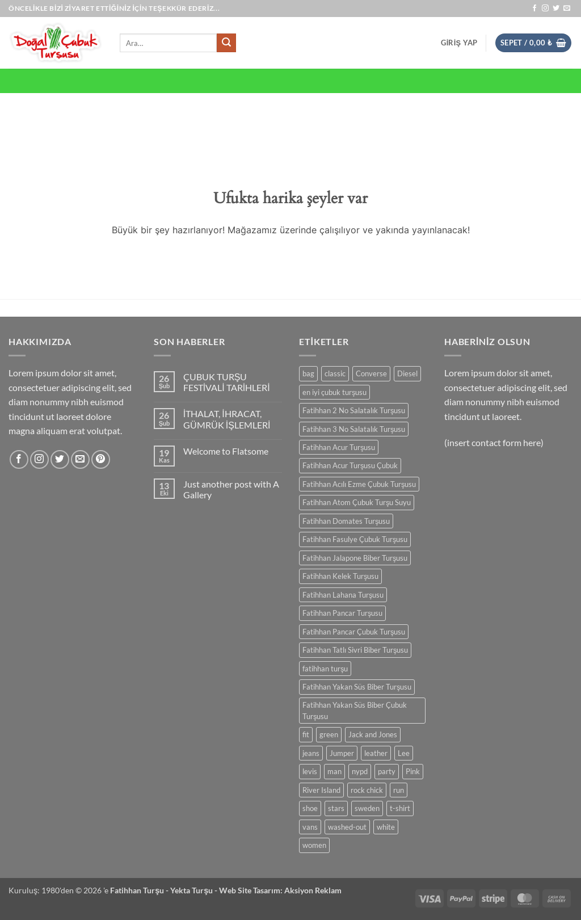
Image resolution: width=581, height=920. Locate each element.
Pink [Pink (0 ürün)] (413, 771)
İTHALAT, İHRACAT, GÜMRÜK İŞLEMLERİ (227, 419)
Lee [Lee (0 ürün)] (404, 753)
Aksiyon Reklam (313, 890)
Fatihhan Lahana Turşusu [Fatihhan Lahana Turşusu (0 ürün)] (343, 594)
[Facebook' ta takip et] (534, 8)
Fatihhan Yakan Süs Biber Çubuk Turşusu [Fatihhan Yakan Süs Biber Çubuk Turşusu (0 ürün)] (354, 710)
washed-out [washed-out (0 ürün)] (347, 826)
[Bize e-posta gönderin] (566, 8)
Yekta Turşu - (194, 890)
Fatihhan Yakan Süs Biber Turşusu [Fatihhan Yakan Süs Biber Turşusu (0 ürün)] (356, 686)
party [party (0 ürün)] (386, 771)
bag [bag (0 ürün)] (308, 373)
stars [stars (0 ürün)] (336, 808)
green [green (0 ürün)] (328, 734)
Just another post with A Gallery (231, 489)
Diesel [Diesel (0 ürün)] (407, 373)
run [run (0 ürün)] (398, 790)
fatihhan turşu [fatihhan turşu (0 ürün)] (325, 668)
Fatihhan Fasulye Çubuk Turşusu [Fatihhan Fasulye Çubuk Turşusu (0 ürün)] (354, 539)
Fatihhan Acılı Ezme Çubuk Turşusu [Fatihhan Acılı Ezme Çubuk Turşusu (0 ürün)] (359, 484)
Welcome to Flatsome (225, 451)
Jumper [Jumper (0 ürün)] (342, 753)
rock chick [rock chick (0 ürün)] (367, 790)
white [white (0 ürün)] (386, 826)
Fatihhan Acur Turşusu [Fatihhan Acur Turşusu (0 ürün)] (338, 447)
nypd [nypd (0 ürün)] (360, 771)
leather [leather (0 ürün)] (376, 753)
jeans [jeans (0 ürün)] (310, 753)
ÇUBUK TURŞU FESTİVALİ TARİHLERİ (226, 382)
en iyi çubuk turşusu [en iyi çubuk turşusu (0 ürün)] (334, 392)
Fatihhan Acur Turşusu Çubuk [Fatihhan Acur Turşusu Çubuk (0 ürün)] (350, 465)
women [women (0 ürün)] (314, 845)
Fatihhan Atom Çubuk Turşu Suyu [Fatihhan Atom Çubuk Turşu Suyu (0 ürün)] (356, 502)
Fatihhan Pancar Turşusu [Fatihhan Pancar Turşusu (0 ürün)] (342, 612)
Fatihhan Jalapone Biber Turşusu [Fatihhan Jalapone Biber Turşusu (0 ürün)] (354, 557)
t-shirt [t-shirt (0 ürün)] (400, 808)
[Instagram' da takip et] (545, 8)
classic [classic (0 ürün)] (335, 373)
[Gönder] (226, 43)
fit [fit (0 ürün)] (305, 734)
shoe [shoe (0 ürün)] (310, 808)
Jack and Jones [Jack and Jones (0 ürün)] (372, 734)
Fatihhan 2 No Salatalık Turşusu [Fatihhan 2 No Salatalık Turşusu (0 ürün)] (353, 410)
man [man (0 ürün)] (334, 771)
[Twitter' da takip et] (556, 8)
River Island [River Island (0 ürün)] (321, 790)
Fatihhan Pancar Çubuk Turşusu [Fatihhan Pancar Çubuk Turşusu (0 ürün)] (353, 631)
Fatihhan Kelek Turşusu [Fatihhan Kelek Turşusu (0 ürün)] (340, 576)
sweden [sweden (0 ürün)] (367, 808)
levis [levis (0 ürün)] (309, 771)
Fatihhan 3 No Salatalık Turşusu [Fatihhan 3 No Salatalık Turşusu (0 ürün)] (353, 429)
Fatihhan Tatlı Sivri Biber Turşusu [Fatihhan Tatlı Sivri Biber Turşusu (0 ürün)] (355, 649)
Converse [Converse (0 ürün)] (371, 373)
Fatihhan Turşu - (140, 890)
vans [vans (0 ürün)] (310, 826)
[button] (459, 42)
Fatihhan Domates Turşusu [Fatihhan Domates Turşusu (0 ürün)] (346, 521)
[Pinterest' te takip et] (100, 459)
